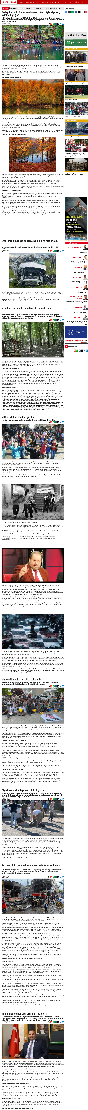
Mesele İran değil (82, 292)
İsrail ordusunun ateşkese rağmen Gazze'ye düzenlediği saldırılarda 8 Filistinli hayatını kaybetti (34, 8)
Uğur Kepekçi (77, 257)
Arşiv (70, 2)
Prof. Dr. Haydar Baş (75, 247)
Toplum (51, 2)
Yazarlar (21, 2)
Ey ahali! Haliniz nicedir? (80, 312)
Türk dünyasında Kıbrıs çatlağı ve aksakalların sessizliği (78, 282)
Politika (37, 2)
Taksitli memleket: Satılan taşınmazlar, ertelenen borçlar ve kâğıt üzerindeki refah (76, 323)
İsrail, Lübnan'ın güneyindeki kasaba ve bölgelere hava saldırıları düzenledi (75, 173)
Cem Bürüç (78, 287)
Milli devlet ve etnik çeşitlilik (72, 116)
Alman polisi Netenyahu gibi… (72, 136)
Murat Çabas (77, 277)
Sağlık (46, 2)
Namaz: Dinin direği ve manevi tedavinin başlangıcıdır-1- (79, 262)
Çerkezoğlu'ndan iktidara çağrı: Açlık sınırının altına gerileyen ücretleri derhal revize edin (75, 155)
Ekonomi (32, 2)
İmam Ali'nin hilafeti (81, 252)
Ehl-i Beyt (60, 2)
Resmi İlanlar (76, 2)
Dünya (42, 2)
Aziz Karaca (78, 307)
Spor (56, 2)
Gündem (27, 2)
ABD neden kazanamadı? (80, 272)
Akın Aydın (78, 267)
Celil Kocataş (77, 317)
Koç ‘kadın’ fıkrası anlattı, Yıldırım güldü (75, 83)
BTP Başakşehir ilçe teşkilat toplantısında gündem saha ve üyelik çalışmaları (75, 65)
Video (65, 2)
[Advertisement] (32, 227)
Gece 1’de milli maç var (71, 99)
